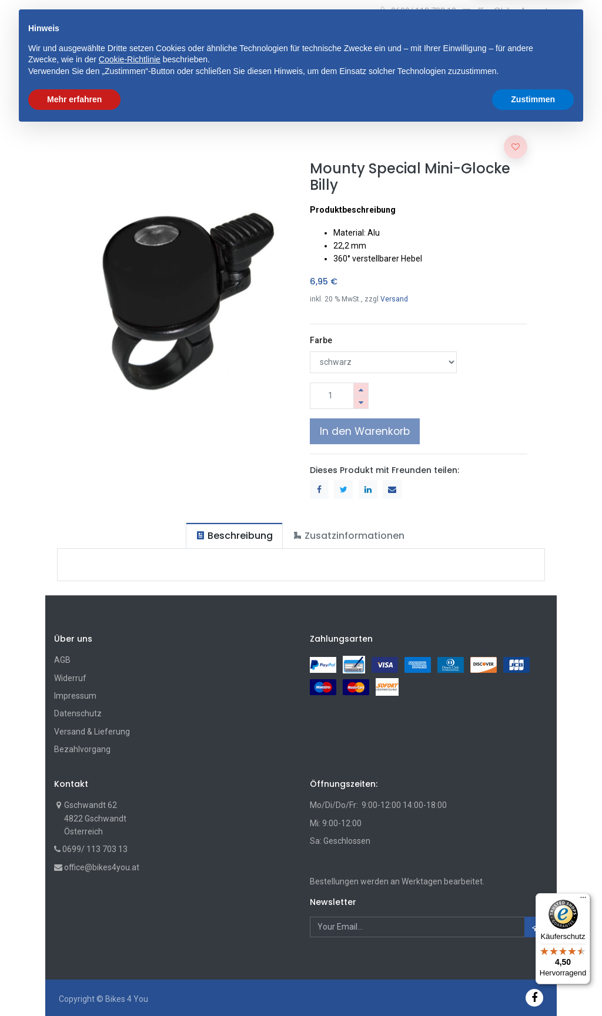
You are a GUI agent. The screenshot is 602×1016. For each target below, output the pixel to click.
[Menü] (583, 900)
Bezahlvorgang (82, 749)
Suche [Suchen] (393, 40)
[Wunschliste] (513, 41)
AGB (62, 660)
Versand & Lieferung (92, 731)
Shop (73, 111)
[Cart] (493, 41)
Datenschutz (78, 713)
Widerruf (70, 678)
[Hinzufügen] (361, 389)
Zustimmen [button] (533, 983)
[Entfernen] (361, 402)
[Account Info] (537, 38)
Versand (394, 299)
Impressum (75, 695)
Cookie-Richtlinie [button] (129, 944)
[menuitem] (86, 76)
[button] (202, 40)
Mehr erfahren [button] (74, 983)
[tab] (234, 535)
